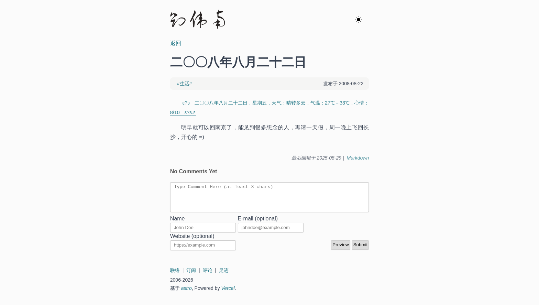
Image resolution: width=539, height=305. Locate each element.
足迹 (224, 275)
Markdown (358, 158)
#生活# (184, 83)
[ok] (358, 20)
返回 (175, 43)
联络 (175, 275)
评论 (207, 275)
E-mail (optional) (258, 224)
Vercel (228, 293)
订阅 (191, 275)
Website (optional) (192, 241)
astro (186, 293)
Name (177, 224)
